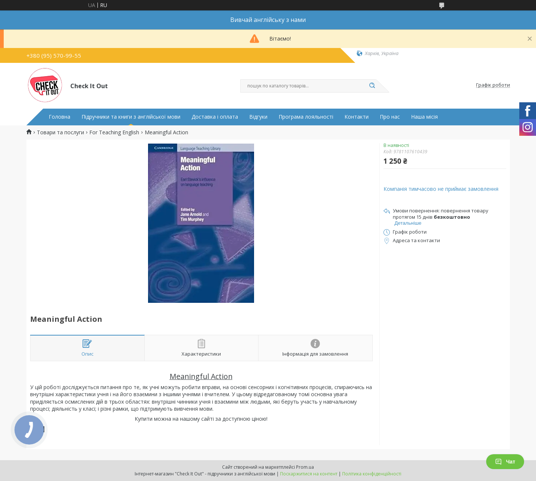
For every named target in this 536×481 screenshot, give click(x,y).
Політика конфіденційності (371, 474)
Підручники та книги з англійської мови (130, 116)
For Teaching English (114, 132)
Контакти (356, 116)
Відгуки (258, 116)
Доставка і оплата (215, 116)
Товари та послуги (60, 132)
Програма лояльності (306, 116)
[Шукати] (372, 86)
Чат (505, 461)
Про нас (390, 116)
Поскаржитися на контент (308, 474)
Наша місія (424, 116)
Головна (59, 116)
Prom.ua (305, 467)
